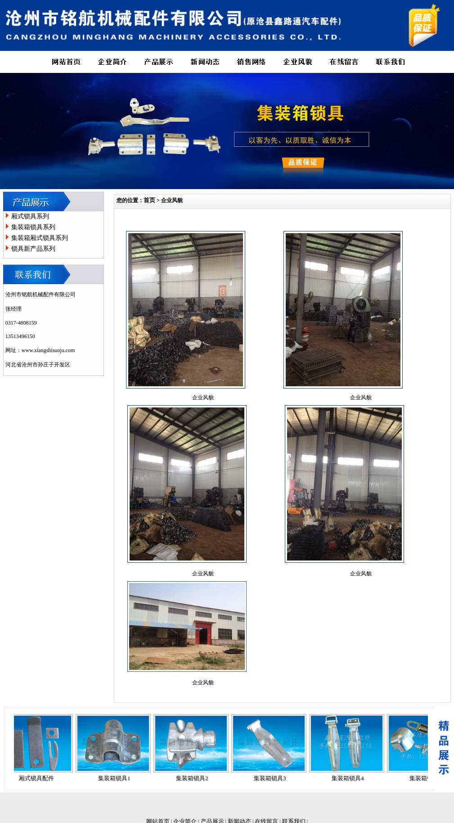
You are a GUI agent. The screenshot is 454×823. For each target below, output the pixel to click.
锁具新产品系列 (33, 248)
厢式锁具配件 (38, 778)
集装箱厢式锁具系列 (39, 238)
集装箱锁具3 (272, 778)
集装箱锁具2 (194, 778)
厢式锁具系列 (30, 216)
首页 (149, 200)
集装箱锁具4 (350, 778)
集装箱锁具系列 (33, 227)
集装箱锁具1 (116, 778)
